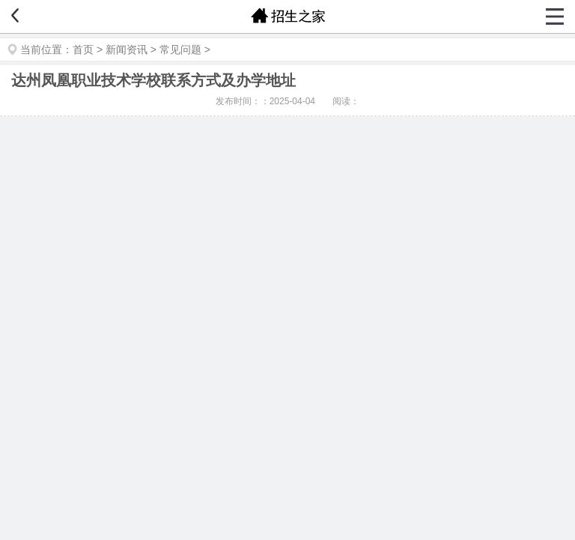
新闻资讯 (126, 50)
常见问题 (180, 50)
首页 (83, 50)
